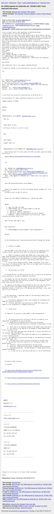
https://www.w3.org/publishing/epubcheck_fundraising (23, 384)
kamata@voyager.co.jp (28, 116)
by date (25, 506)
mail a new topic (30, 504)
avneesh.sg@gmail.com (23, 20)
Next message (19, 13)
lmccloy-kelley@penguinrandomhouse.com (35, 173)
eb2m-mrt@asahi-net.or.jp (22, 80)
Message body (16, 12)
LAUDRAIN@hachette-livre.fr (23, 24)
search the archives (26, 508)
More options (31, 12)
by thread (31, 506)
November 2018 (45, 3)
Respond (24, 12)
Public (19, 3)
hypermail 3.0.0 (23, 511)
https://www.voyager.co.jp (11, 418)
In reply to (38, 13)
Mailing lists (12, 3)
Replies (5, 15)
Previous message (29, 13)
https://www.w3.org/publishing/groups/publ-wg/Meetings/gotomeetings (28, 378)
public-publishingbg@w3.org (31, 3)
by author (44, 506)
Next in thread (46, 13)
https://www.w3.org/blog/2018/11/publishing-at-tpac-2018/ (22, 156)
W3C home (4, 3)
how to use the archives (13, 508)
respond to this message (18, 504)
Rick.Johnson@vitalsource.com (22, 174)
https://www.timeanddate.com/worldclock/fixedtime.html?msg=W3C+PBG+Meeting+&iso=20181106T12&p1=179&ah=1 (22, 371)
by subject (38, 506)
